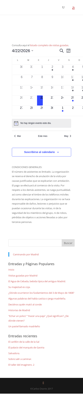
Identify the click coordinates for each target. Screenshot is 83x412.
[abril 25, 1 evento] (73, 100)
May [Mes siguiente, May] (67, 136)
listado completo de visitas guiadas (49, 45)
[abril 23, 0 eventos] (52, 100)
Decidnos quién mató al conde (25, 304)
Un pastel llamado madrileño (24, 326)
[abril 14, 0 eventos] (32, 90)
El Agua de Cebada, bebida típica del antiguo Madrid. (37, 281)
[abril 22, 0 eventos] (42, 100)
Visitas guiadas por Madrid (22, 275)
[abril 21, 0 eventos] (32, 100)
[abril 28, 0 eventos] (32, 111)
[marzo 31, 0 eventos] (32, 70)
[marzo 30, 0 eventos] (21, 70)
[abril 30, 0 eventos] (52, 111)
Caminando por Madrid (26, 254)
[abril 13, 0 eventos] (21, 90)
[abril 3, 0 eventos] (62, 70)
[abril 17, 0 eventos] (62, 90)
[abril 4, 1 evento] (73, 70)
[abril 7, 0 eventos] (32, 80)
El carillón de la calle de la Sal (23, 341)
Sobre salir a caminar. (20, 359)
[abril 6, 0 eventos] (21, 80)
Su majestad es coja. (19, 287)
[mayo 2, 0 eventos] (73, 111)
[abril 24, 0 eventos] (62, 100)
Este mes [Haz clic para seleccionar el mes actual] (42, 136)
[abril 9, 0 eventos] (52, 80)
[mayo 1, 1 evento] (62, 111)
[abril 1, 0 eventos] (42, 70)
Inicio (11, 269)
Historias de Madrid (19, 310)
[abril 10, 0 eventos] (62, 80)
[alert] (41, 123)
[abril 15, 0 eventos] (42, 90)
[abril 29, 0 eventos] (42, 111)
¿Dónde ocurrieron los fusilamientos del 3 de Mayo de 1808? (41, 292)
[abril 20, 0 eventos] (21, 100)
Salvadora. (14, 353)
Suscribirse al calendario (39, 152)
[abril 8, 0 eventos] (42, 80)
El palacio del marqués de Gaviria (26, 347)
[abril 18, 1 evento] (73, 90)
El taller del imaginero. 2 (21, 364)
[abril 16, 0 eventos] (52, 90)
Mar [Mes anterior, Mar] (17, 136)
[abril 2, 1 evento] (52, 70)
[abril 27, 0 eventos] (21, 111)
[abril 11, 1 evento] (73, 80)
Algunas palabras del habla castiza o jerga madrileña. (37, 298)
